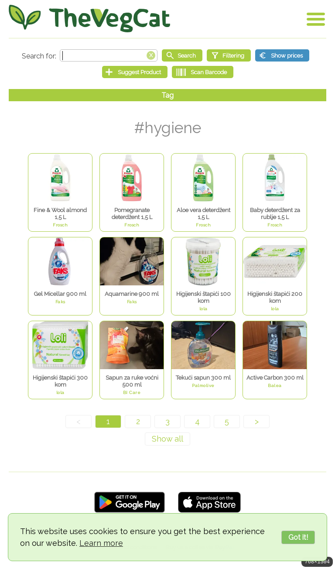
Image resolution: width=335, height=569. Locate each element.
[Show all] (167, 439)
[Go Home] (89, 18)
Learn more (101, 543)
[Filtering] (229, 55)
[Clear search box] (151, 54)
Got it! (298, 537)
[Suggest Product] (135, 72)
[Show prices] (282, 55)
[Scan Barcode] (202, 72)
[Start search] (182, 55)
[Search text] (108, 55)
